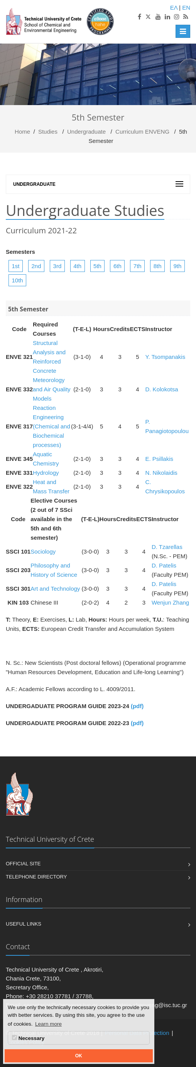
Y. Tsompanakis (165, 356)
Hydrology (46, 472)
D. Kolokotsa (161, 389)
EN (186, 7)
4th (77, 266)
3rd (57, 266)
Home (22, 131)
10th (17, 280)
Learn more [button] (48, 1024)
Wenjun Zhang (170, 602)
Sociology (43, 551)
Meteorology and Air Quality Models (52, 389)
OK (78, 1056)
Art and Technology (55, 588)
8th (158, 266)
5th (97, 266)
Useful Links (23, 924)
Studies (47, 131)
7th (137, 266)
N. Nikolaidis (161, 472)
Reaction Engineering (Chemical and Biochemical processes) (51, 426)
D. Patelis (164, 565)
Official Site (23, 864)
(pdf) (137, 706)
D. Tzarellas (167, 547)
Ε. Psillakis (159, 458)
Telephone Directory (36, 877)
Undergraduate (86, 131)
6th (117, 266)
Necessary (28, 1038)
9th (178, 266)
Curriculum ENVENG (142, 131)
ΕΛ (173, 7)
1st (16, 266)
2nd (36, 266)
